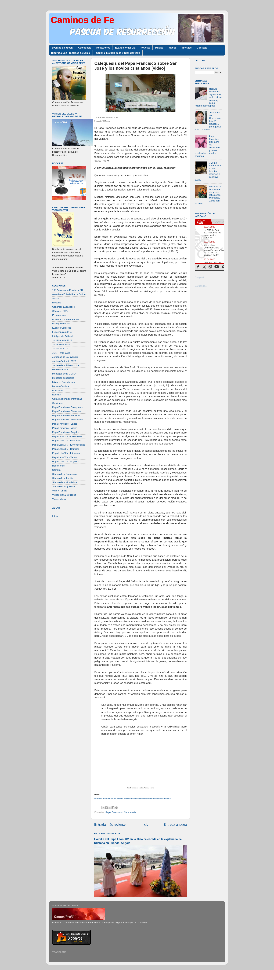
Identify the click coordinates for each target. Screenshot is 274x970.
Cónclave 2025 (60, 311)
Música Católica (60, 386)
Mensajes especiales (63, 378)
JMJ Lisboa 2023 (61, 344)
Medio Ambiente (60, 369)
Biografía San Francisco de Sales (70, 53)
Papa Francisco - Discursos (66, 411)
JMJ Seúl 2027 (60, 348)
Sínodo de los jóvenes (63, 486)
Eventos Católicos (61, 327)
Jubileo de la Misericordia (65, 365)
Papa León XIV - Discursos (66, 440)
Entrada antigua (175, 824)
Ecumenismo (59, 315)
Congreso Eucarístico (63, 307)
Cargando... (201, 277)
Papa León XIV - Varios (64, 457)
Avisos (55, 298)
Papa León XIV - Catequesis (67, 436)
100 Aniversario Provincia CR (67, 290)
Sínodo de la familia (62, 478)
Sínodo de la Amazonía (64, 474)
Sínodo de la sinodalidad (65, 482)
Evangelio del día (61, 323)
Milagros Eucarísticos (63, 382)
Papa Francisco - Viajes (64, 428)
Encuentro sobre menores (65, 319)
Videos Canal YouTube (64, 495)
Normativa (57, 390)
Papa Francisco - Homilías (66, 415)
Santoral (56, 470)
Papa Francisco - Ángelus (65, 432)
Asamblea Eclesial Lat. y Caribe (69, 294)
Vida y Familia (59, 490)
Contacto (202, 47)
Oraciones (57, 403)
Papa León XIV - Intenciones (67, 453)
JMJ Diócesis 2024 (62, 340)
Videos (172, 47)
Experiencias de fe (62, 332)
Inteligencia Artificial (62, 336)
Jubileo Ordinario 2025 (64, 361)
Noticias (145, 47)
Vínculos (187, 47)
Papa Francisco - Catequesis (121, 812)
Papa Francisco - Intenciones (67, 419)
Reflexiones (103, 47)
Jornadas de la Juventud (65, 357)
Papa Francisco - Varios (64, 423)
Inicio (144, 824)
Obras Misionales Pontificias (67, 399)
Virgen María (59, 499)
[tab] (203, 221)
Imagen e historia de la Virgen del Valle (117, 53)
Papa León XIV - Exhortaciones (68, 444)
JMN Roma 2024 (61, 352)
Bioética (56, 302)
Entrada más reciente (110, 824)
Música (159, 47)
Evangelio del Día (125, 47)
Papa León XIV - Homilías (65, 449)
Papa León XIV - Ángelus (65, 461)
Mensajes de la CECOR (64, 373)
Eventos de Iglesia (62, 47)
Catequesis (84, 47)
